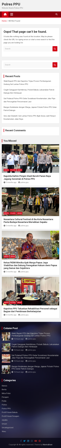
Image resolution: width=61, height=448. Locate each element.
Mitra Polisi (6, 393)
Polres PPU (11, 4)
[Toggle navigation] (11, 14)
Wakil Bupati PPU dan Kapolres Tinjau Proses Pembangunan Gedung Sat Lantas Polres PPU (30, 334)
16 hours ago (17, 339)
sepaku (5, 420)
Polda (4, 401)
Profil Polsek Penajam (10, 416)
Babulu (4, 386)
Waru (4, 431)
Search (55, 48)
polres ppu (23, 182)
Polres (12, 170)
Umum (19, 170)
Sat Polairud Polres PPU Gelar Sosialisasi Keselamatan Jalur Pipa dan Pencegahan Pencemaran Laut (35, 356)
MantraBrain (47, 445)
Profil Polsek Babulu (10, 412)
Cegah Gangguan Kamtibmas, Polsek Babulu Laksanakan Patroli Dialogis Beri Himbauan (35, 345)
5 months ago (10, 182)
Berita (6, 170)
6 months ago (10, 315)
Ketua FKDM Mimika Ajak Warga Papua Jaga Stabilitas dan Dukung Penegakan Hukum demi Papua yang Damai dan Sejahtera (30, 265)
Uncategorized (7, 427)
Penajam (5, 397)
